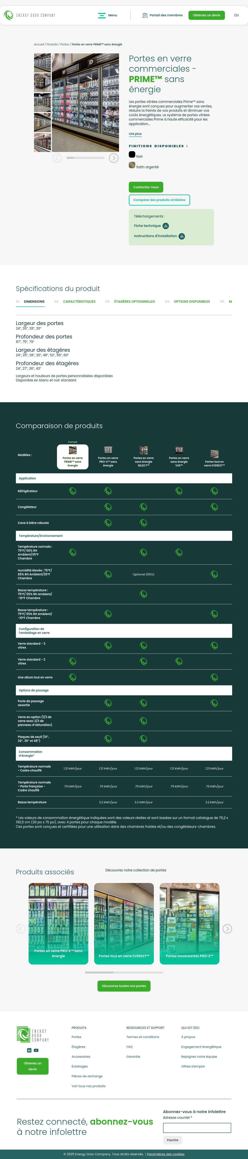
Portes (64, 44)
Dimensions (30, 301)
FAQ (129, 1047)
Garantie (133, 1056)
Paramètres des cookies (166, 1154)
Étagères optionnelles (130, 301)
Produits (52, 44)
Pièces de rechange (87, 1076)
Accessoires (81, 1056)
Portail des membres (162, 15)
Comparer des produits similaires (159, 200)
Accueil (39, 44)
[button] (57, 158)
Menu (107, 15)
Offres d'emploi (193, 1066)
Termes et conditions (142, 1037)
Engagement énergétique (201, 1047)
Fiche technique (151, 225)
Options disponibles (187, 301)
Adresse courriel (177, 1117)
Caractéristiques (75, 301)
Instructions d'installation (158, 236)
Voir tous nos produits (89, 1086)
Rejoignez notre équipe (199, 1056)
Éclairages (80, 1066)
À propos (188, 1037)
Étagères (78, 1047)
